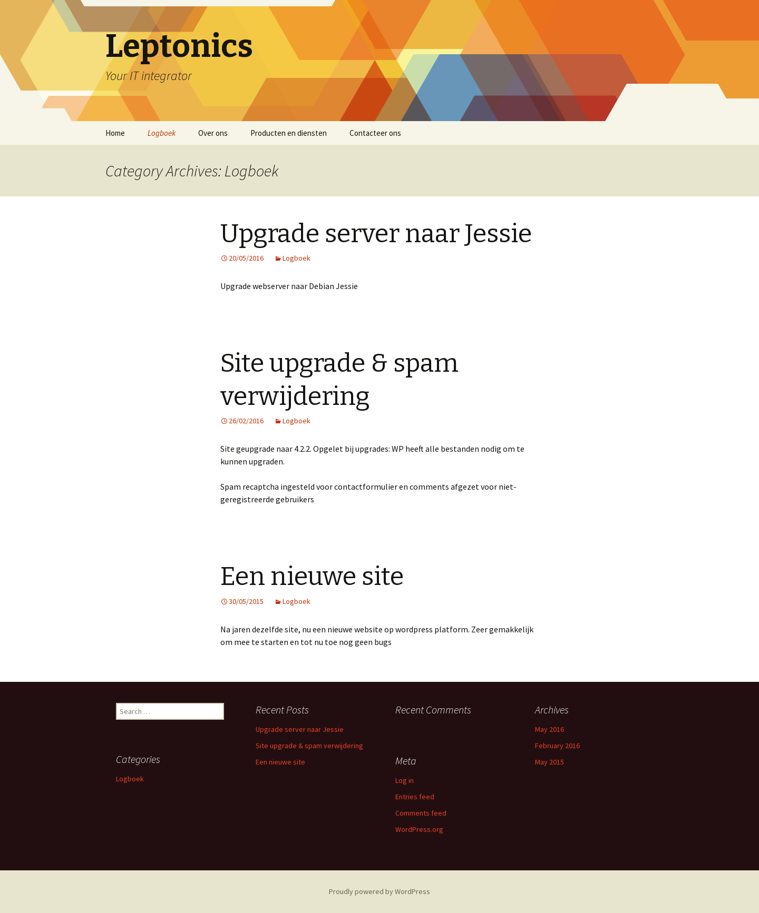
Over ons (213, 133)
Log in (404, 780)
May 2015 (549, 762)
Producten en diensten (288, 133)
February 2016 (557, 745)
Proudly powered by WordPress (379, 891)
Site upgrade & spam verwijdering (309, 745)
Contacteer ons (375, 133)
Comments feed (420, 813)
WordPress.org (419, 829)
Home (115, 133)
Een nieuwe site (312, 576)
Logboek (162, 133)
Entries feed (414, 796)
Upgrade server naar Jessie (376, 234)
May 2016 (549, 729)
